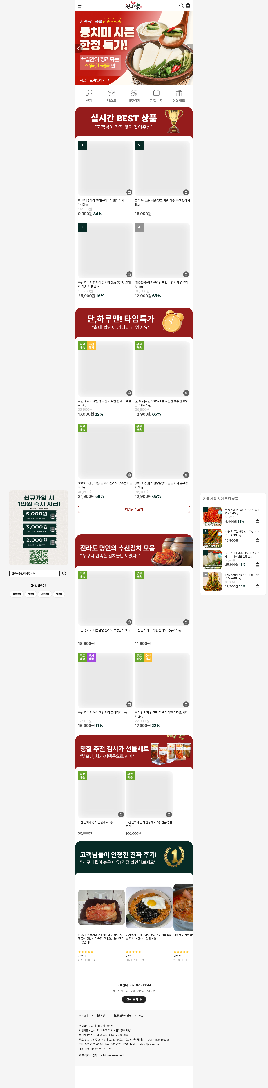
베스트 (111, 100)
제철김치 (156, 100)
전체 (89, 100)
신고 (96, 960)
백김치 (31, 594)
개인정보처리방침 (121, 1015)
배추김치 (17, 594)
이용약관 (100, 1015)
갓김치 (59, 594)
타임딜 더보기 (134, 509)
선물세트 (179, 100)
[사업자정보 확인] (122, 1030)
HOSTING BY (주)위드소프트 (95, 1049)
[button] (189, 48)
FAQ (141, 1015)
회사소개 (83, 1015)
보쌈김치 (45, 594)
